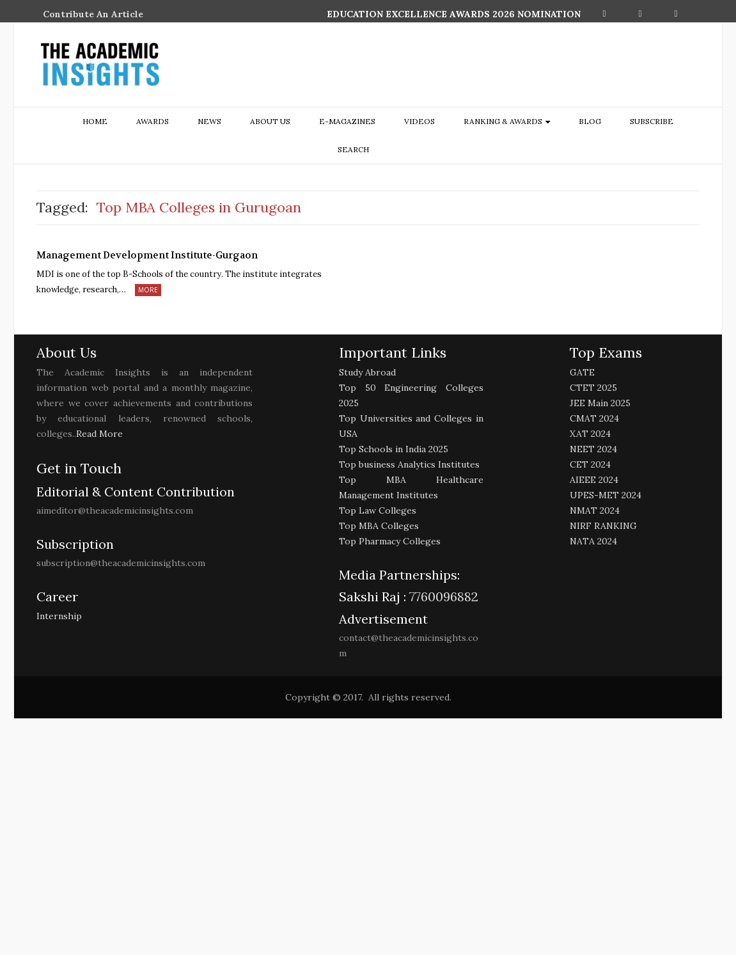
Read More (99, 433)
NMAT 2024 (595, 510)
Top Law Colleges (377, 510)
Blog (590, 121)
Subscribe (651, 121)
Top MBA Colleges (379, 526)
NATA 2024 (593, 541)
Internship (59, 616)
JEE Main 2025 (600, 403)
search (353, 149)
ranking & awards (503, 121)
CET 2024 (590, 464)
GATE (582, 372)
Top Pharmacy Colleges (390, 541)
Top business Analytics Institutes (409, 464)
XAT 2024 (590, 433)
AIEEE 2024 (594, 479)
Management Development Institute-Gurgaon (147, 255)
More (148, 289)
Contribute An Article (93, 14)
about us (270, 121)
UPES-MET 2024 (605, 495)
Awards (152, 121)
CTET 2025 (593, 387)
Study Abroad (367, 372)
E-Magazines (347, 121)
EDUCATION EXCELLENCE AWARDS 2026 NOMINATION (454, 14)
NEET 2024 (593, 449)
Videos (419, 121)
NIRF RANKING (603, 526)
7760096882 (442, 596)
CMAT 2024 (594, 418)
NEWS (209, 121)
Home (94, 121)
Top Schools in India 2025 (393, 449)
